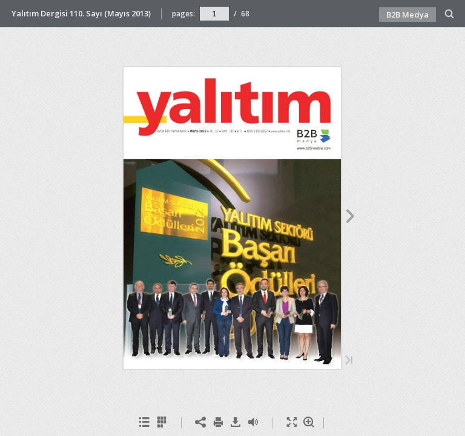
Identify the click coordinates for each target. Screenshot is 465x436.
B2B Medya (407, 14)
